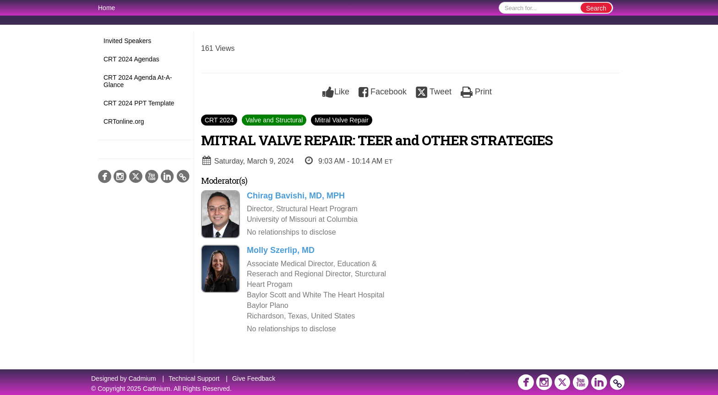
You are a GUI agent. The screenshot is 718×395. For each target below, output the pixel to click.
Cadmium (142, 378)
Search (596, 8)
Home (106, 7)
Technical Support (194, 378)
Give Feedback (253, 378)
